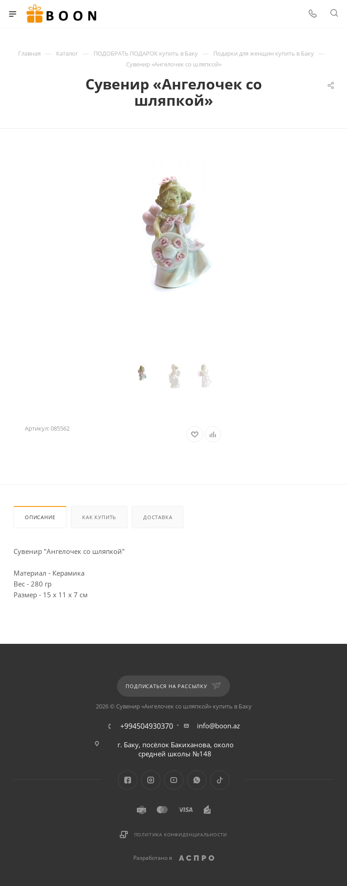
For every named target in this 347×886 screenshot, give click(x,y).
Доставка (157, 517)
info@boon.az (218, 725)
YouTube (173, 780)
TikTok (220, 780)
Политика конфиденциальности (181, 834)
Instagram (150, 780)
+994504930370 (146, 726)
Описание (40, 517)
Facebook (127, 780)
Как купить (99, 517)
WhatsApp (196, 780)
